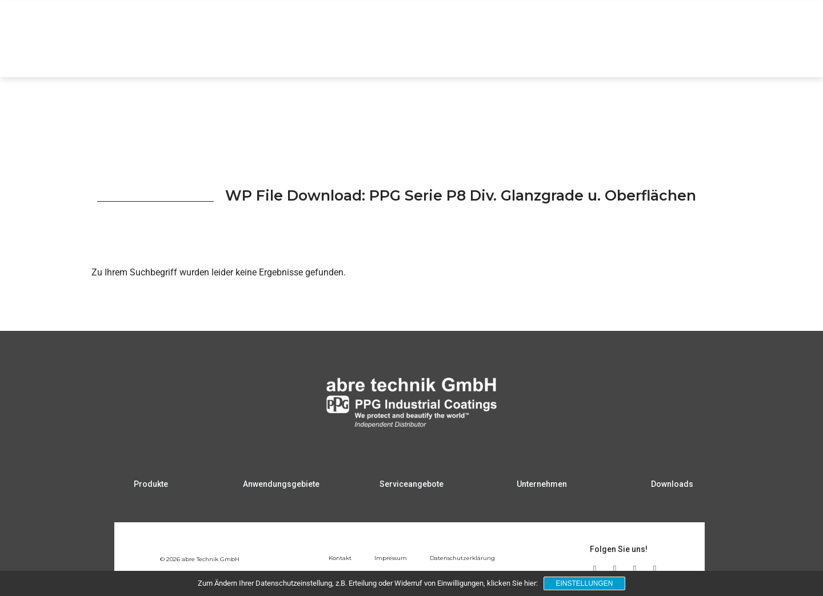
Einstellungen (584, 583)
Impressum (390, 558)
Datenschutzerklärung (462, 558)
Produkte (415, 55)
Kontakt (340, 558)
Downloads (740, 55)
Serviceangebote (589, 55)
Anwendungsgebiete (495, 55)
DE (760, 19)
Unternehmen (669, 55)
